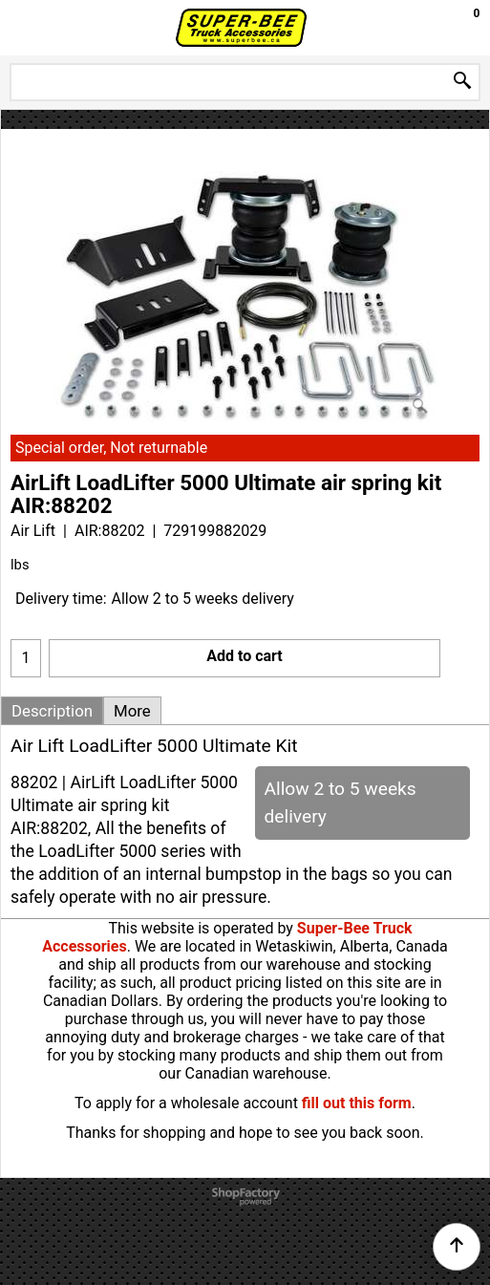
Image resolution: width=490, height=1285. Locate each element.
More (132, 710)
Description (52, 710)
